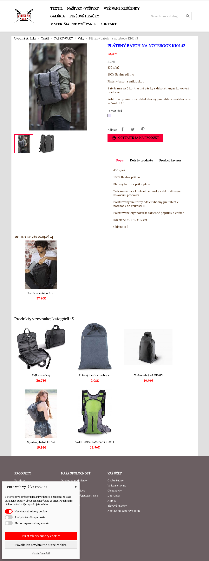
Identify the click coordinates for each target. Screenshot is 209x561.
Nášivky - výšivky (83, 8)
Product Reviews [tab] (170, 160)
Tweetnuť (132, 129)
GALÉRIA (57, 16)
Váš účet (115, 473)
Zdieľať (122, 129)
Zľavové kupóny (117, 505)
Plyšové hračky (84, 16)
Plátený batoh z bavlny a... (95, 375)
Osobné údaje (116, 480)
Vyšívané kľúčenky (122, 8)
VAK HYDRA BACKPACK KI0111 (94, 442)
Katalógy (19, 480)
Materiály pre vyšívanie (73, 23)
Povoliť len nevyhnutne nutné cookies (41, 545)
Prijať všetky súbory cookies (41, 536)
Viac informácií (41, 553)
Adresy (112, 500)
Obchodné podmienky (74, 480)
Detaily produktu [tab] (141, 160)
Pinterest (143, 129)
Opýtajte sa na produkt (135, 138)
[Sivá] (110, 116)
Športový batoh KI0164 (41, 442)
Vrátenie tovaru (117, 485)
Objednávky (115, 490)
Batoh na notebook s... (41, 293)
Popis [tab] (120, 160)
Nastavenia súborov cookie (124, 510)
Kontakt (108, 23)
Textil (56, 8)
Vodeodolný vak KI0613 (148, 375)
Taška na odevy (41, 375)
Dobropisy (114, 495)
